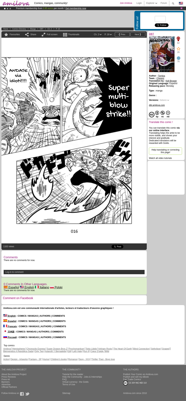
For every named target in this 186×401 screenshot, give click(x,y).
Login (139, 3)
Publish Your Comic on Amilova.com (140, 374)
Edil (69, 351)
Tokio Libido (91, 348)
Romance (72, 359)
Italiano (42, 287)
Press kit (5, 379)
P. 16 (58, 29)
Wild (107, 351)
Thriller (94, 359)
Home (5, 29)
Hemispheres (18, 348)
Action (6, 359)
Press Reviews (8, 377)
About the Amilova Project (13, 374)
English (27, 287)
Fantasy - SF (35, 359)
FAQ (64, 379)
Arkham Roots (105, 348)
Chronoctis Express (36, 348)
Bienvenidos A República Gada (18, 351)
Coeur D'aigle (97, 351)
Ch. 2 (49, 29)
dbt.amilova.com (157, 105)
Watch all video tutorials (160, 158)
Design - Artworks (19, 359)
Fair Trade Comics (132, 379)
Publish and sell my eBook (136, 377)
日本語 (8, 331)
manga (33, 29)
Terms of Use (68, 384)
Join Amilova (126, 3)
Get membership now (75, 8)
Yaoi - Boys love (107, 359)
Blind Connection (141, 348)
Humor (46, 359)
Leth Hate (77, 351)
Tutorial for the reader (72, 374)
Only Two (39, 351)
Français (10, 326)
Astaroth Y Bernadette (55, 351)
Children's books (59, 359)
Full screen (52, 34)
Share (33, 34)
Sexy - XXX (84, 359)
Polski (56, 287)
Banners (5, 382)
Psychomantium (76, 348)
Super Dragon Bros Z (57, 348)
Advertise (6, 384)
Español (11, 287)
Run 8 (86, 351)
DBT (41, 29)
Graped (165, 348)
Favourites (15, 34)
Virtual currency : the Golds (75, 382)
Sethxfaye (156, 348)
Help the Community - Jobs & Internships (82, 377)
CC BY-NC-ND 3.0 (135, 383)
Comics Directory (19, 29)
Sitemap (66, 393)
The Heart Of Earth (122, 348)
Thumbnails (73, 34)
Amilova (7, 348)
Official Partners (9, 387)
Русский (10, 337)
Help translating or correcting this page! (165, 151)
